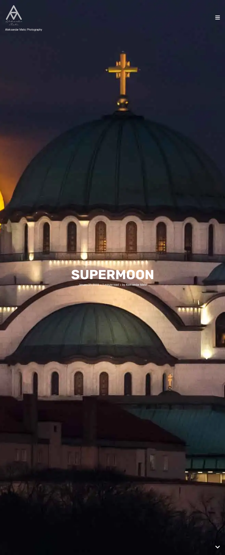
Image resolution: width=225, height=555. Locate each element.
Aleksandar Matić (136, 284)
